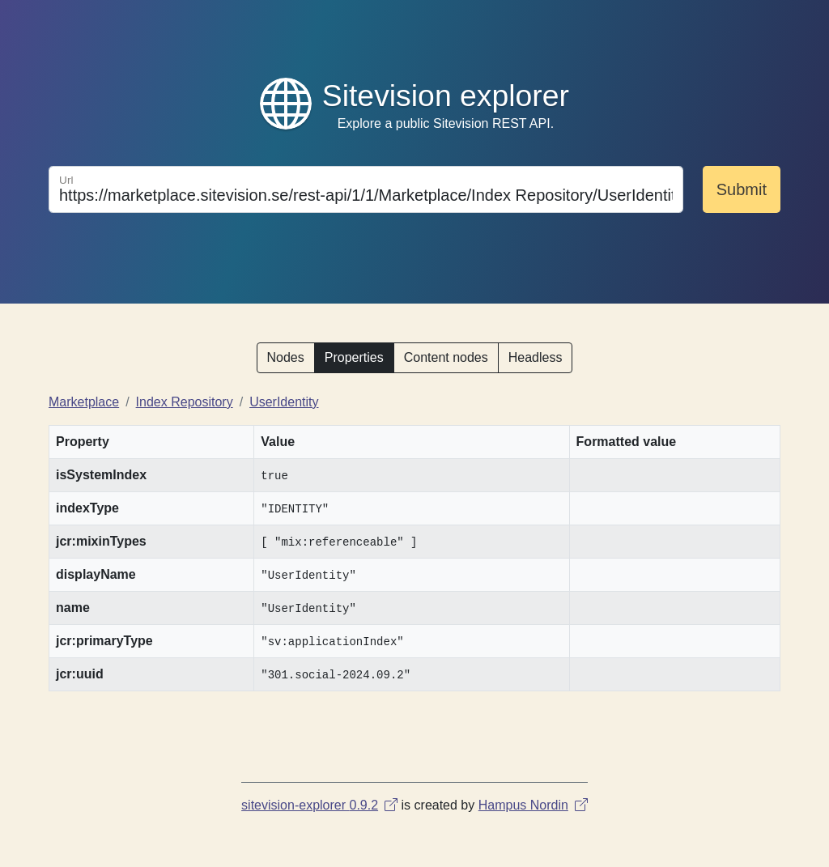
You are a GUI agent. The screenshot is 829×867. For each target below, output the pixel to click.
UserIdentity (283, 402)
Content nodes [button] (446, 357)
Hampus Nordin (533, 805)
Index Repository (184, 402)
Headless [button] (535, 357)
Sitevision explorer (445, 96)
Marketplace (84, 402)
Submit (741, 189)
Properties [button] (354, 357)
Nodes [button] (285, 357)
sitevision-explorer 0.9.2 (319, 805)
